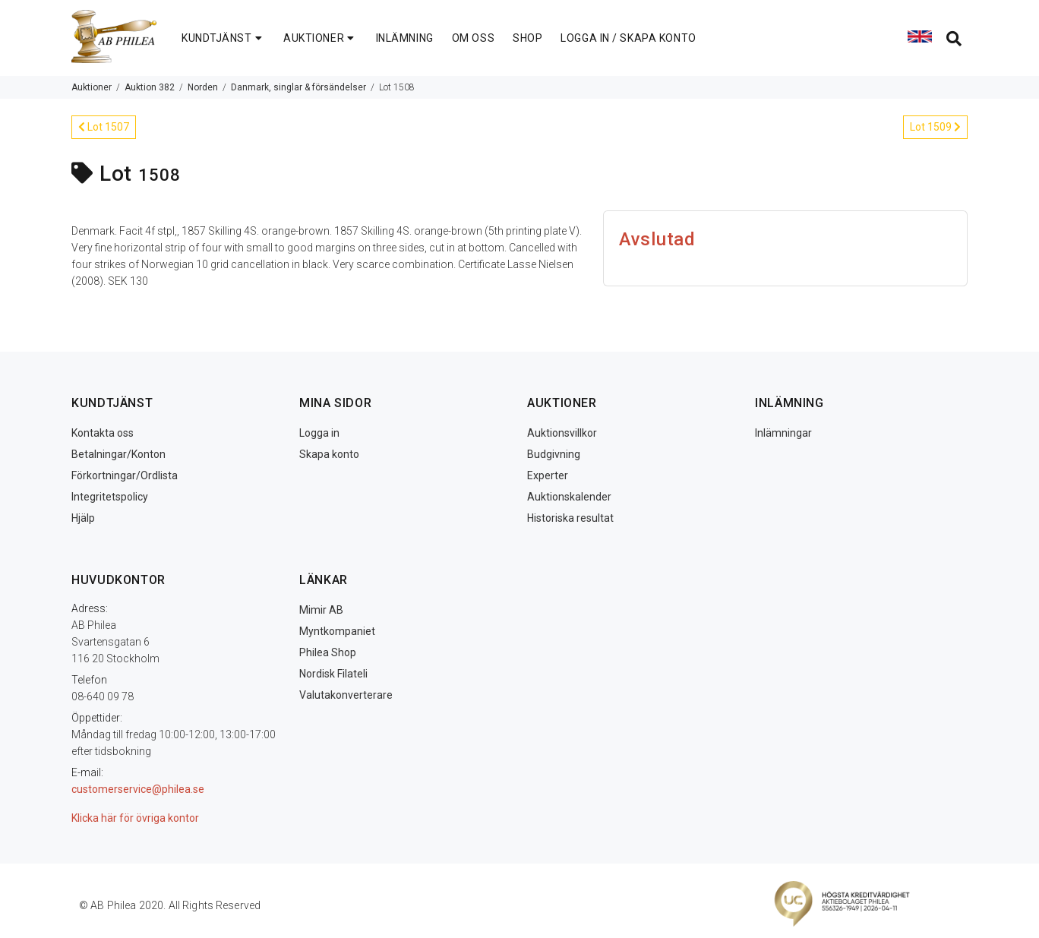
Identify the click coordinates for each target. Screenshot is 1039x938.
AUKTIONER (320, 38)
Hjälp (83, 518)
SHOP (527, 38)
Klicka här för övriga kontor (135, 818)
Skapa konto (329, 454)
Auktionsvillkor (562, 433)
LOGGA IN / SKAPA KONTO (628, 38)
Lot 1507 (103, 127)
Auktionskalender (569, 497)
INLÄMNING (405, 38)
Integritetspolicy (109, 497)
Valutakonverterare (346, 695)
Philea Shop (327, 652)
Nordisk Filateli (333, 674)
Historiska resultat (570, 518)
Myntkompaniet (337, 631)
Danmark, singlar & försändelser (298, 87)
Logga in (319, 433)
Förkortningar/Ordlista (124, 475)
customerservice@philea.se (137, 789)
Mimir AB (321, 610)
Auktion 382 (150, 87)
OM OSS (473, 38)
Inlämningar (783, 433)
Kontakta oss (102, 433)
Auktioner (91, 87)
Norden (203, 87)
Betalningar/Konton (118, 454)
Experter (547, 475)
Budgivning (553, 454)
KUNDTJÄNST (223, 38)
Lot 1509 (935, 127)
